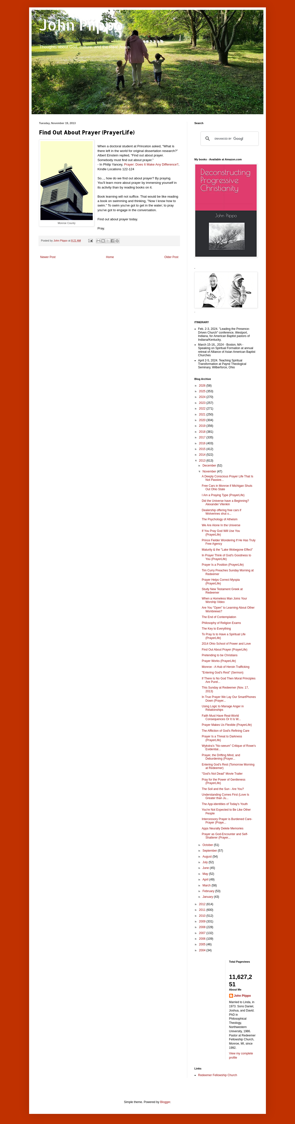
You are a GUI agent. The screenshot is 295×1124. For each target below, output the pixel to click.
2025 (202, 391)
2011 (202, 910)
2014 (202, 454)
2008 (202, 927)
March (207, 885)
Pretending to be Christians (220, 655)
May (206, 874)
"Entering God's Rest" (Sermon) (222, 672)
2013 (202, 460)
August (208, 856)
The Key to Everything (216, 628)
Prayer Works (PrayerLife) (219, 661)
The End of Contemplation (219, 617)
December (210, 465)
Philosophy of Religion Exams (221, 623)
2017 (202, 437)
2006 (202, 938)
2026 (202, 385)
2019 (202, 426)
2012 (202, 904)
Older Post (171, 257)
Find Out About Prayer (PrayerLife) (224, 649)
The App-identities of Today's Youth (225, 804)
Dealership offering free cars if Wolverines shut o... (221, 511)
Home (110, 257)
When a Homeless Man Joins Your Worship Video (224, 600)
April (206, 879)
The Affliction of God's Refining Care (225, 730)
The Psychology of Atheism (220, 519)
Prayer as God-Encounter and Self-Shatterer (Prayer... (225, 835)
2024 (202, 397)
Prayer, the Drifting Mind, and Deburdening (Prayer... (221, 756)
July (206, 862)
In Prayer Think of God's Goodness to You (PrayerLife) (226, 557)
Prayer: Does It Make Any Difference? (151, 164)
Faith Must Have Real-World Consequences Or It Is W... (221, 717)
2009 (202, 921)
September (210, 850)
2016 (202, 443)
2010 (202, 916)
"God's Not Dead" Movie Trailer (222, 773)
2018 (202, 431)
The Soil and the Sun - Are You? (223, 789)
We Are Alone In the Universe (221, 525)
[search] (229, 139)
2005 (202, 944)
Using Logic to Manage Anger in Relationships (223, 708)
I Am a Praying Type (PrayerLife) (223, 495)
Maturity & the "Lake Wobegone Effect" (227, 549)
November (210, 471)
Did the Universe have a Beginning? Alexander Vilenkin (225, 502)
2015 (202, 449)
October (208, 845)
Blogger (165, 1102)
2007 (202, 933)
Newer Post (47, 257)
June (206, 868)
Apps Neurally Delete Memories (222, 828)
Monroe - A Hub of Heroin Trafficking (225, 667)
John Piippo (81, 24)
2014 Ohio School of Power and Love (226, 643)
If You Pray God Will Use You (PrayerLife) (221, 532)
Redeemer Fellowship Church (217, 1075)
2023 (202, 403)
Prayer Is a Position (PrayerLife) (223, 564)
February (209, 891)
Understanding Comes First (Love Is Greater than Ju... (225, 796)
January (208, 897)
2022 (202, 408)
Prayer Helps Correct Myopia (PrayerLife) (221, 581)
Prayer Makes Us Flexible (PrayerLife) (227, 725)
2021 (202, 414)
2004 (202, 950)
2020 (202, 420)
